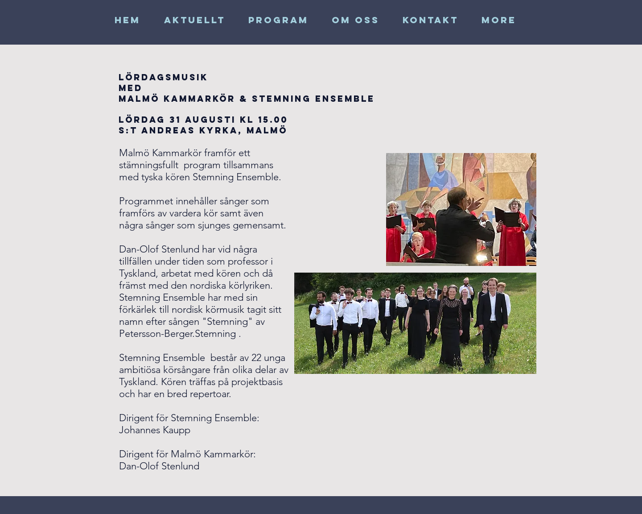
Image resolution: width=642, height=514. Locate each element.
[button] (355, 20)
